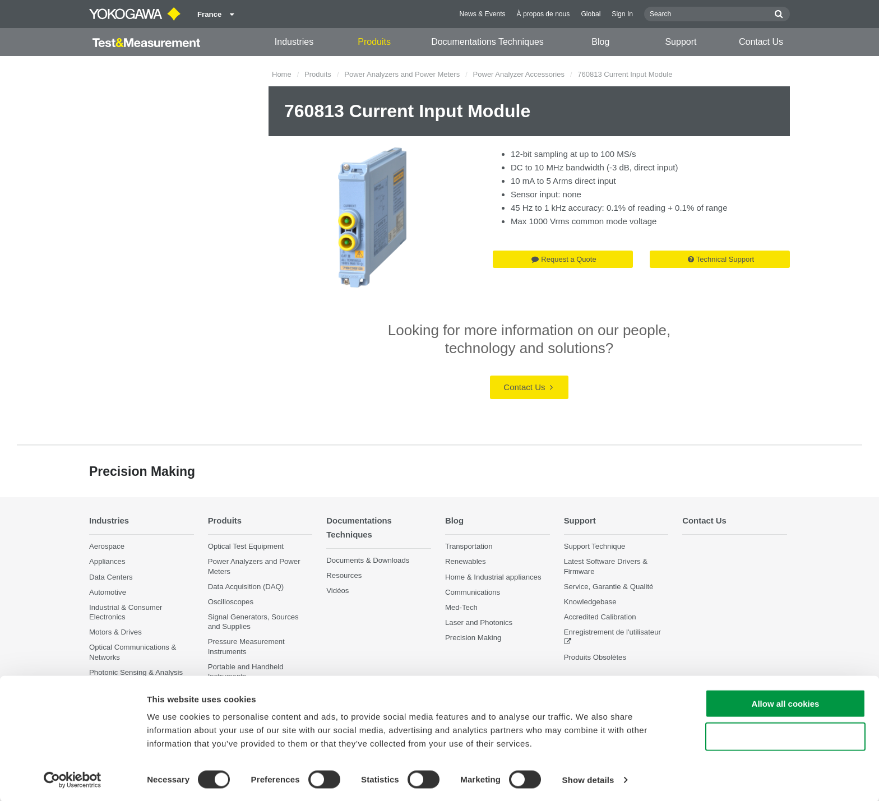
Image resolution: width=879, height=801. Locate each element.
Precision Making (473, 637)
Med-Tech (461, 607)
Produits (374, 42)
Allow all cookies (786, 702)
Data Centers (111, 576)
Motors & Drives (115, 632)
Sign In (622, 14)
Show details (588, 779)
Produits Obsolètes (595, 656)
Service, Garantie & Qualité (609, 586)
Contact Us (761, 42)
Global (590, 14)
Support (680, 42)
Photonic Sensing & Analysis (136, 672)
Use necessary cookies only (785, 735)
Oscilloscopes (230, 602)
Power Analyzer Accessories (519, 74)
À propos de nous (543, 14)
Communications (472, 592)
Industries (294, 42)
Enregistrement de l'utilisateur (612, 632)
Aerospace (106, 546)
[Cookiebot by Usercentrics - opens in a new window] (73, 779)
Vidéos (337, 590)
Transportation (469, 546)
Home (282, 74)
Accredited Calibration (600, 617)
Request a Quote (563, 259)
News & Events (483, 14)
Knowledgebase (590, 602)
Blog (600, 42)
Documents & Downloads (367, 560)
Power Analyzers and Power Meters (402, 74)
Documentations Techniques (487, 42)
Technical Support (721, 259)
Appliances (107, 561)
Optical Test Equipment (246, 546)
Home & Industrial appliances (493, 576)
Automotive (107, 592)
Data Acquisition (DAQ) (246, 586)
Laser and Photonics (478, 622)
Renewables (465, 561)
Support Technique (595, 546)
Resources (344, 575)
